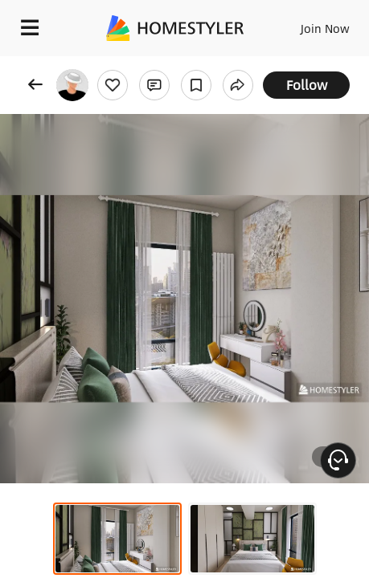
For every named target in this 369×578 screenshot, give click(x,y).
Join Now (325, 28)
